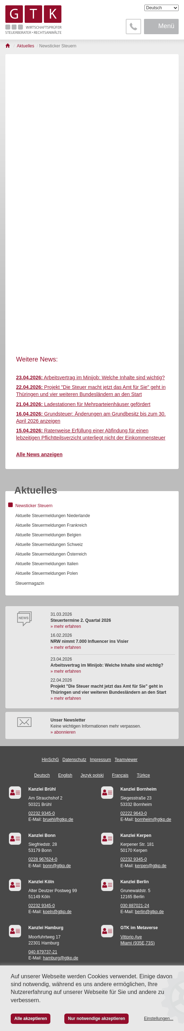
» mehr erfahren (65, 626)
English (65, 775)
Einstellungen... (158, 1018)
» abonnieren (62, 732)
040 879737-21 (42, 951)
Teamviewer (126, 759)
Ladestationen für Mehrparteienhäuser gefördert (83, 404)
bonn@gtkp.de (57, 865)
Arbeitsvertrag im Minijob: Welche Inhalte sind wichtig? (90, 377)
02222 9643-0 (133, 813)
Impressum (100, 759)
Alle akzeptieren (30, 1018)
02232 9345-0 (41, 813)
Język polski (92, 775)
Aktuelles (35, 490)
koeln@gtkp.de (57, 911)
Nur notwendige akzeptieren (96, 1018)
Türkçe (143, 775)
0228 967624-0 (42, 859)
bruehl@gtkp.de (58, 819)
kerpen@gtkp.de (150, 865)
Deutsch (42, 775)
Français (120, 775)
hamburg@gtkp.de (60, 958)
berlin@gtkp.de (149, 911)
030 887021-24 (134, 905)
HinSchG (50, 759)
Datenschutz (74, 759)
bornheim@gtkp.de (153, 819)
